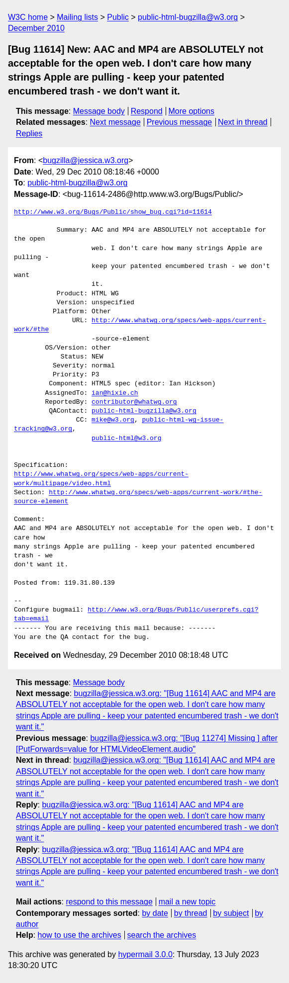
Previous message (179, 122)
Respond (147, 111)
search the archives (161, 935)
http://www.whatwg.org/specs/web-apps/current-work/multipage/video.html (101, 479)
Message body (99, 111)
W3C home (28, 17)
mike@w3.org (113, 420)
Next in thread (243, 122)
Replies (29, 133)
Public (118, 17)
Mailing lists (77, 17)
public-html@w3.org (126, 438)
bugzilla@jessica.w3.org (85, 160)
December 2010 (36, 28)
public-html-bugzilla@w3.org (188, 17)
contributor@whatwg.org (134, 402)
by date (155, 913)
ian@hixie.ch (115, 393)
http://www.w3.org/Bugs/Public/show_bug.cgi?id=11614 (113, 212)
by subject (231, 913)
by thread (190, 913)
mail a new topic (187, 901)
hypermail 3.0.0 (145, 954)
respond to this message (109, 901)
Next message (115, 122)
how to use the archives (79, 935)
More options (192, 111)
